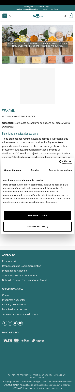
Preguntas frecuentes (13, 300)
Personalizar (37, 226)
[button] (4, 16)
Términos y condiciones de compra (21, 314)
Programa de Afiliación (14, 270)
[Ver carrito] (71, 16)
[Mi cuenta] (65, 16)
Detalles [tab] (35, 170)
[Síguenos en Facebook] (4, 323)
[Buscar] (10, 16)
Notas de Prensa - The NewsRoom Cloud (24, 280)
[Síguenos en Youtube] (20, 323)
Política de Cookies (42, 375)
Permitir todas (37, 215)
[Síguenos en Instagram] (10, 323)
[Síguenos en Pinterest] (15, 323)
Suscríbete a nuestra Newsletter (19, 275)
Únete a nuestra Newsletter (27, 9)
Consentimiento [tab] (12, 170)
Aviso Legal (60, 375)
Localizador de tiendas (14, 309)
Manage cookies (38, 377)
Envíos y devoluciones (14, 304)
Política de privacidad (19, 375)
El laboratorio (9, 261)
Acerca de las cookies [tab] (60, 170)
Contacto (7, 295)
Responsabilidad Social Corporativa (21, 266)
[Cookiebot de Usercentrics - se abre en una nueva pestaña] (59, 162)
